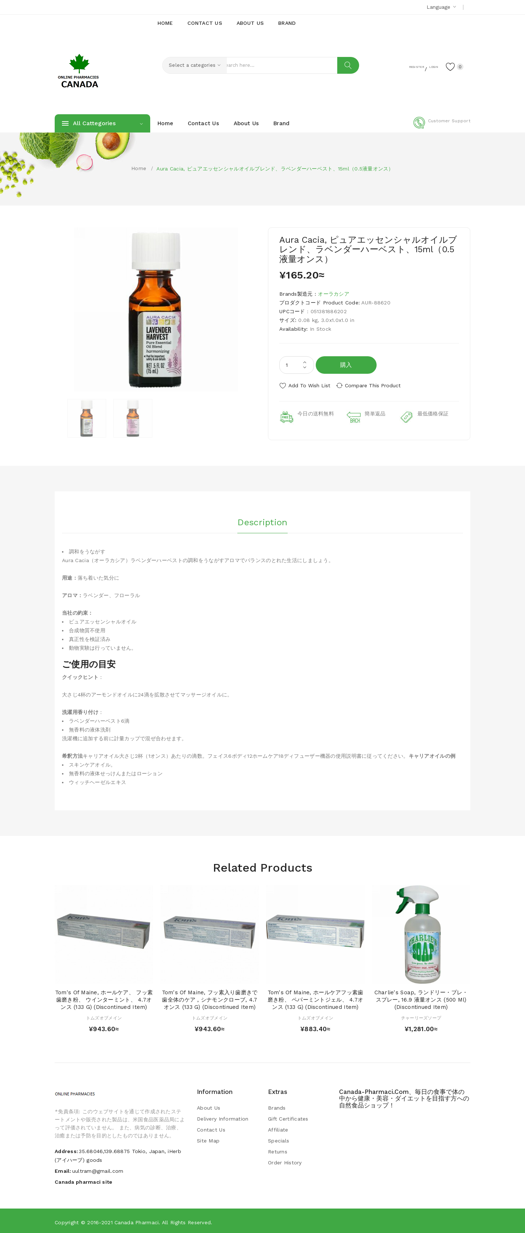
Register (398, 66)
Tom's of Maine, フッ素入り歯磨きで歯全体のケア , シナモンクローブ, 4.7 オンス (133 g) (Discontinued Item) (210, 998)
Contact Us (211, 1128)
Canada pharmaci (136, 1220)
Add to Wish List (309, 385)
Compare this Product (377, 385)
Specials (278, 1139)
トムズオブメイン (104, 1015)
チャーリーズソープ (421, 1015)
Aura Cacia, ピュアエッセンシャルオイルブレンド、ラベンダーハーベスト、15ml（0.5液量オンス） (274, 169)
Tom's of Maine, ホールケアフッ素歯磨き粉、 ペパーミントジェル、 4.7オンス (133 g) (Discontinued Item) (315, 998)
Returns (277, 1150)
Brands (277, 1106)
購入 (346, 364)
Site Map (208, 1139)
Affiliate (278, 1128)
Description (262, 519)
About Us (208, 1106)
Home (138, 168)
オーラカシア (333, 294)
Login (425, 66)
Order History (285, 1161)
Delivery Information (223, 1117)
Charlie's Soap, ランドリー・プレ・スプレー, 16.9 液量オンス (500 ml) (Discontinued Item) (421, 998)
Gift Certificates (288, 1117)
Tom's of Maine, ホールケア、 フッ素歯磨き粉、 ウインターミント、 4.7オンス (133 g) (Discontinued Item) (104, 998)
